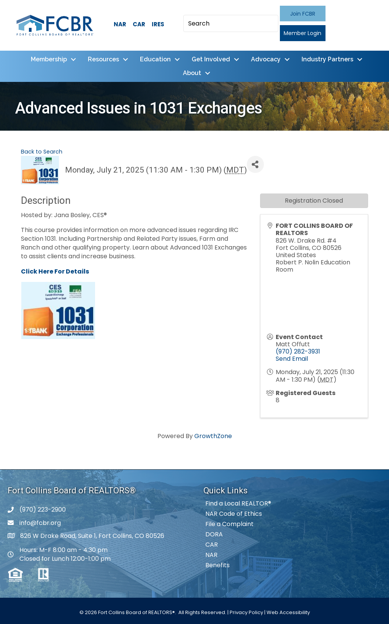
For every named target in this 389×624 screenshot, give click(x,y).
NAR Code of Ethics (233, 513)
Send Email (292, 358)
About (192, 73)
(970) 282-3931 (298, 351)
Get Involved (211, 59)
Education (155, 59)
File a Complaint (229, 524)
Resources (103, 59)
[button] (302, 13)
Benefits (217, 565)
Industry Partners (327, 59)
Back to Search (41, 151)
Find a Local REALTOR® (238, 503)
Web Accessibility (288, 612)
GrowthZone (213, 436)
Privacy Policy (246, 612)
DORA (214, 534)
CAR (139, 24)
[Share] (255, 164)
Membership (49, 59)
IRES (158, 24)
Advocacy (266, 59)
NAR (120, 24)
